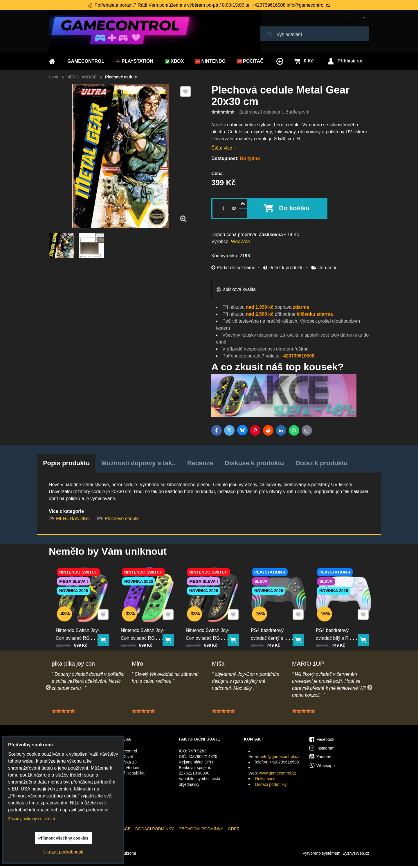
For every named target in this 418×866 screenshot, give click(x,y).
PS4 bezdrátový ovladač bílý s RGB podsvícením (339, 626)
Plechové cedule (122, 518)
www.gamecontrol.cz (277, 773)
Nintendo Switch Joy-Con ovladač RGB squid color (144, 626)
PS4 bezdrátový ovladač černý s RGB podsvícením (275, 626)
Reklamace (265, 778)
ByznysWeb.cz (356, 853)
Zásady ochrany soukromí (31, 818)
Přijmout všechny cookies (63, 838)
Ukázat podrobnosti (63, 851)
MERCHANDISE (73, 518)
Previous (48, 688)
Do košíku (294, 208)
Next (370, 688)
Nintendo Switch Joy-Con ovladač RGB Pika (79, 626)
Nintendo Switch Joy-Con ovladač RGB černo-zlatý (210, 626)
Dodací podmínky (271, 784)
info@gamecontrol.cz (280, 756)
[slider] (223, 112)
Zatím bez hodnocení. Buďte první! (275, 111)
